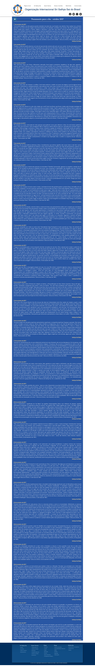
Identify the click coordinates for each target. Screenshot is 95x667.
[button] (37, 5)
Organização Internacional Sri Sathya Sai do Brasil (52, 9)
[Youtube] (73, 14)
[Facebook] (70, 14)
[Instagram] (77, 14)
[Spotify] (80, 14)
